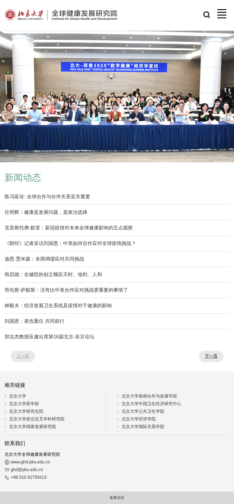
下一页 (211, 356)
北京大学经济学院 (139, 418)
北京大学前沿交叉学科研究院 (37, 418)
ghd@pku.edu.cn (27, 469)
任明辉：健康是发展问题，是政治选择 (46, 212)
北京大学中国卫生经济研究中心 (151, 403)
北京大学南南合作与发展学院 (149, 396)
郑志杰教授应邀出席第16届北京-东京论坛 (49, 336)
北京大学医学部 (24, 403)
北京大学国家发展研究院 (32, 426)
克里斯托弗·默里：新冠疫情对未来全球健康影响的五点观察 (69, 227)
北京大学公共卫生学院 (143, 411)
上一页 (22, 356)
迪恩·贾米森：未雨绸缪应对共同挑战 (44, 258)
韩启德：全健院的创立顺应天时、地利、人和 (53, 274)
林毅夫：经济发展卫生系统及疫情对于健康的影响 (58, 305)
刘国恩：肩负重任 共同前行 (34, 321)
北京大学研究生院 (26, 411)
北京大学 (17, 396)
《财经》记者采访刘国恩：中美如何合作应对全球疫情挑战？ (70, 243)
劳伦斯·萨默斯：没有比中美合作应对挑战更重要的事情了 (66, 290)
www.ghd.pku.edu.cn (30, 461)
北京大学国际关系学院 (143, 426)
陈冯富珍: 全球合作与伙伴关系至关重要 (47, 196)
